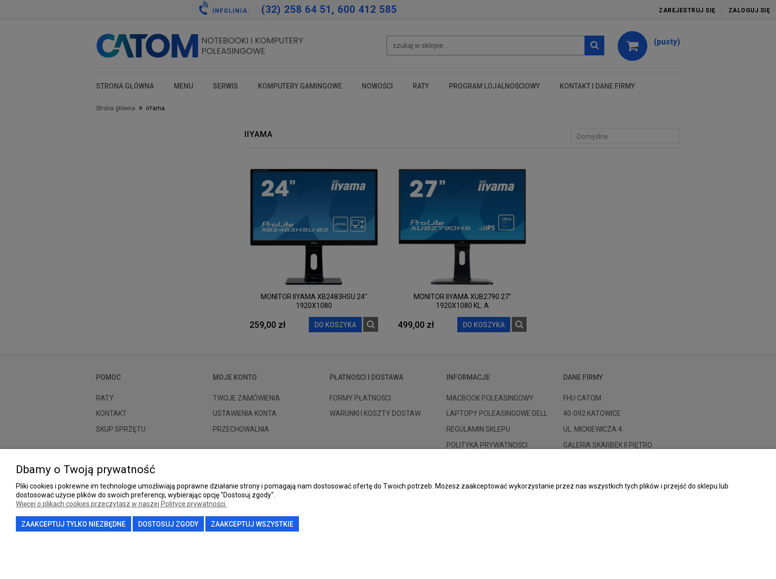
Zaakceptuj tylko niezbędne (73, 524)
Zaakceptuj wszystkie (252, 524)
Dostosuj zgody (168, 524)
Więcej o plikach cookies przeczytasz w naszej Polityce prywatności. (121, 504)
